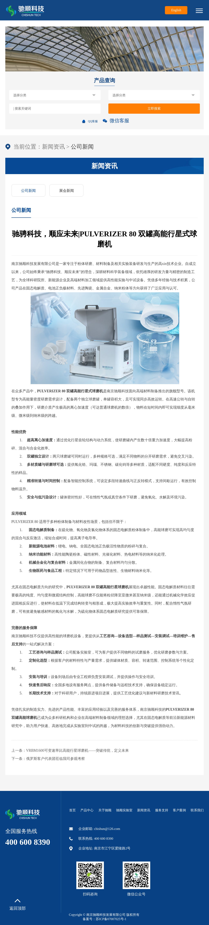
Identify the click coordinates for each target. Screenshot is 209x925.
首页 (72, 810)
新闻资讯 (53, 146)
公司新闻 (28, 191)
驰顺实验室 (124, 810)
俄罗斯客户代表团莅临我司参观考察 (55, 759)
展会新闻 (66, 191)
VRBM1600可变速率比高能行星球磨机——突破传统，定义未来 (77, 750)
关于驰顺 (104, 810)
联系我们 (197, 810)
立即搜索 (154, 108)
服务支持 (161, 810)
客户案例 (179, 810)
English (176, 10)
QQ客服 (89, 121)
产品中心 (86, 810)
